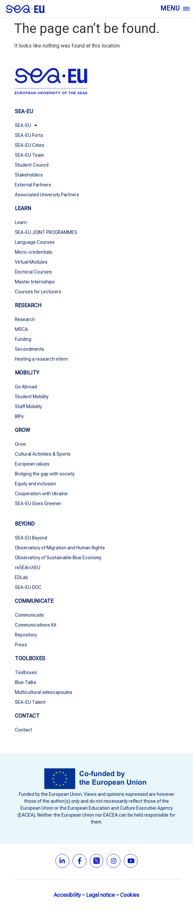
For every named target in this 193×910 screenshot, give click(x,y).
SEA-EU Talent (30, 702)
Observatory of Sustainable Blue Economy (58, 557)
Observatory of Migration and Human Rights (60, 547)
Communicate (29, 615)
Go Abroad (26, 386)
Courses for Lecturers (38, 291)
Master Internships (35, 281)
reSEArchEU (27, 567)
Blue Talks (25, 682)
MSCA (21, 329)
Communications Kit (35, 625)
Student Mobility (31, 396)
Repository (26, 634)
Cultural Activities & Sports (43, 454)
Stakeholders (29, 175)
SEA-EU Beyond (31, 537)
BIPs (19, 416)
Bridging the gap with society (45, 473)
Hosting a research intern (41, 359)
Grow (20, 444)
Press (21, 644)
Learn (21, 222)
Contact (23, 729)
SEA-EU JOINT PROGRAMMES (46, 232)
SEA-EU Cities (29, 145)
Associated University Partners (47, 194)
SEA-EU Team (29, 155)
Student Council (31, 165)
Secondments (29, 349)
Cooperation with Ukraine (41, 493)
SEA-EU (26, 125)
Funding (23, 339)
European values (32, 464)
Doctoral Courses (33, 272)
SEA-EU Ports (29, 135)
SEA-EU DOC (28, 587)
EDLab (21, 577)
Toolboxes (26, 672)
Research (25, 319)
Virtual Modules (31, 262)
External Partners (33, 184)
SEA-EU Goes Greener (38, 503)
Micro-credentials (33, 252)
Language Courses (35, 242)
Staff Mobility (28, 406)
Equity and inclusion (35, 483)
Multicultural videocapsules (43, 692)
